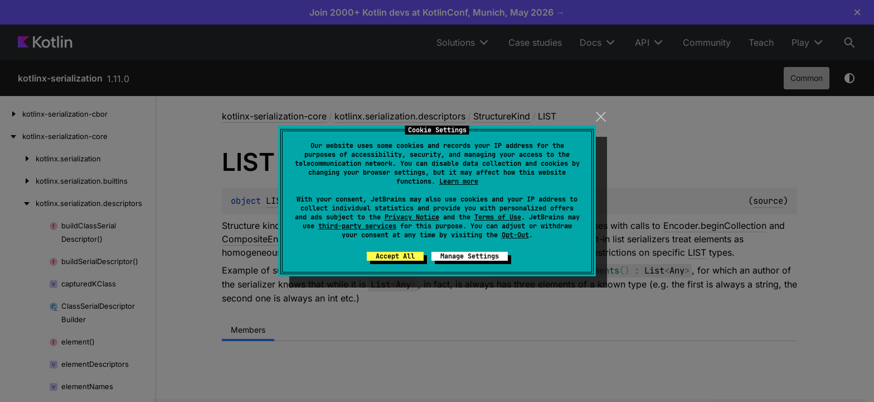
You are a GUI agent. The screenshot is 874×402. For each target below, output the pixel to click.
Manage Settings (469, 256)
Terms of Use (497, 217)
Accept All (395, 256)
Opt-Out (515, 235)
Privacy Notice (412, 217)
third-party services (357, 226)
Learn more (458, 181)
